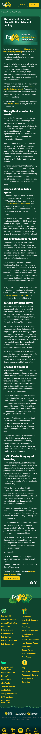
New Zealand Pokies (30, 643)
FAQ (23, 668)
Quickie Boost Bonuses (27, 635)
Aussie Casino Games (30, 640)
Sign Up (34, 5)
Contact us (26, 682)
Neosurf (4, 676)
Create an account (8, 619)
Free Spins (26, 627)
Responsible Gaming (30, 675)
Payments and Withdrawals (7, 668)
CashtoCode (6, 690)
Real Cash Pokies (29, 654)
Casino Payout (27, 650)
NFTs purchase (7, 697)
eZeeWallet (5, 683)
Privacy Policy (27, 678)
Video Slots (26, 646)
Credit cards (6, 680)
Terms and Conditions (30, 671)
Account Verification (9, 623)
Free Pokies (26, 657)
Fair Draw (25, 624)
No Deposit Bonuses (30, 631)
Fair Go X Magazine (9, 641)
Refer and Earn (7, 630)
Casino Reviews (7, 633)
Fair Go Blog (6, 637)
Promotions (26, 617)
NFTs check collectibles (5, 701)
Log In (22, 5)
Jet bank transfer (8, 687)
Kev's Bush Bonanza (30, 620)
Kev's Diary (5, 626)
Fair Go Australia (8, 644)
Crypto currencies (8, 673)
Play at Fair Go (12, 578)
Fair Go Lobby (6, 616)
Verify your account (9, 694)
